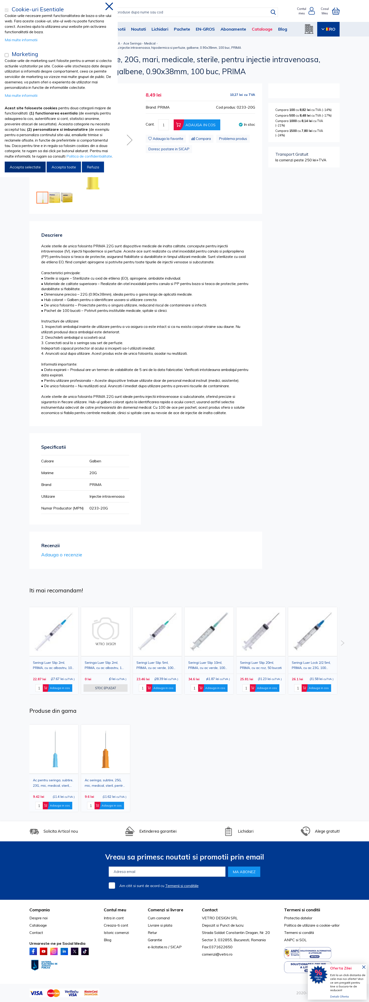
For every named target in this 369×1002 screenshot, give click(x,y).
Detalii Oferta (339, 996)
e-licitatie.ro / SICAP (165, 947)
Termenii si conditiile (182, 885)
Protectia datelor (298, 918)
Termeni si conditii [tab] (302, 909)
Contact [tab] (210, 909)
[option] (157, 650)
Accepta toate (64, 167)
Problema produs (233, 138)
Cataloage (262, 29)
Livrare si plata (160, 925)
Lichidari (160, 29)
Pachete (182, 29)
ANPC (289, 939)
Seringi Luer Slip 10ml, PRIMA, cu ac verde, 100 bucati (206, 665)
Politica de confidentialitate (89, 156)
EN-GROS (205, 29)
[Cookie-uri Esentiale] (6, 10)
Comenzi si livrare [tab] (165, 909)
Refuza (93, 167)
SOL (303, 939)
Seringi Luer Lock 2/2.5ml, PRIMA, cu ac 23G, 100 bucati (311, 665)
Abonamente (233, 29)
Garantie (155, 939)
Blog (282, 29)
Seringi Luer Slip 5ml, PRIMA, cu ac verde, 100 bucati (154, 665)
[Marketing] (6, 55)
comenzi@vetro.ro (217, 954)
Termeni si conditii (299, 932)
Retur (152, 932)
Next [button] (342, 643)
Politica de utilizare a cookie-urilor (312, 925)
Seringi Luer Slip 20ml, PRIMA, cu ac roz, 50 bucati (261, 665)
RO (328, 29)
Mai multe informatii (21, 39)
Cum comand (159, 918)
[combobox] (189, 12)
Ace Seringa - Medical (139, 43)
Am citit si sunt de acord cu (159, 885)
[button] (129, 140)
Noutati (138, 29)
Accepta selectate (25, 167)
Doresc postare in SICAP (168, 149)
